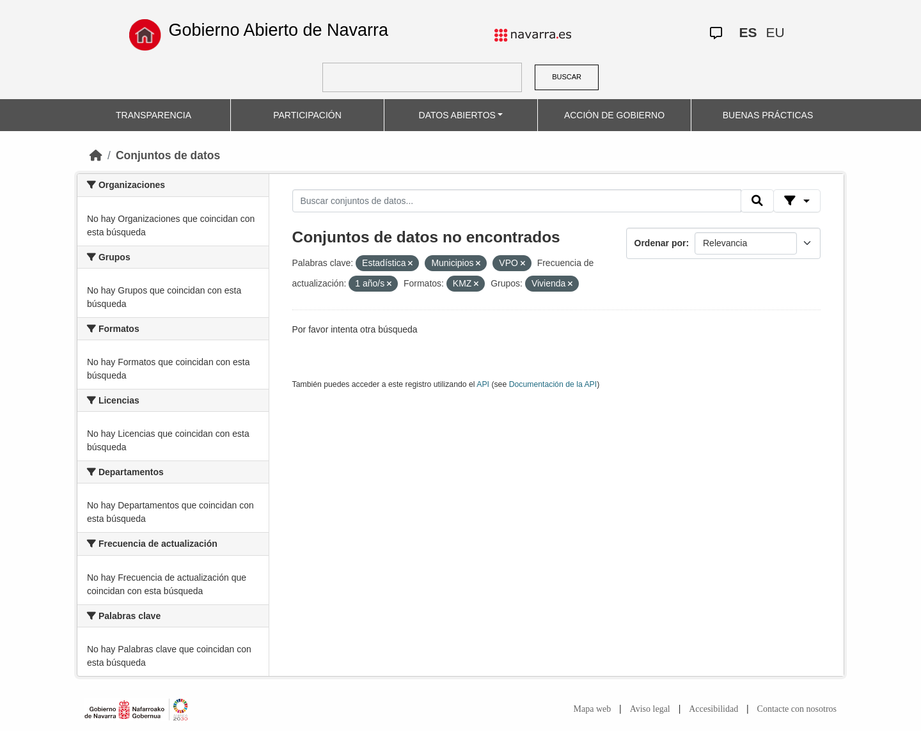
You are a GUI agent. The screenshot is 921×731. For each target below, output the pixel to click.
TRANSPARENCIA (153, 115)
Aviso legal (650, 709)
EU (775, 32)
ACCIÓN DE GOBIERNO (614, 115)
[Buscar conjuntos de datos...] (516, 200)
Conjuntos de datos (168, 155)
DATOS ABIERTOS (457, 115)
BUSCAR (566, 77)
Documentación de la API (553, 384)
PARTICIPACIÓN (307, 115)
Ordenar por (660, 243)
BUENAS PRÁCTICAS (768, 115)
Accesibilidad (713, 709)
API (482, 384)
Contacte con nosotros (797, 709)
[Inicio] (96, 155)
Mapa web (592, 709)
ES (748, 32)
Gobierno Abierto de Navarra (278, 30)
